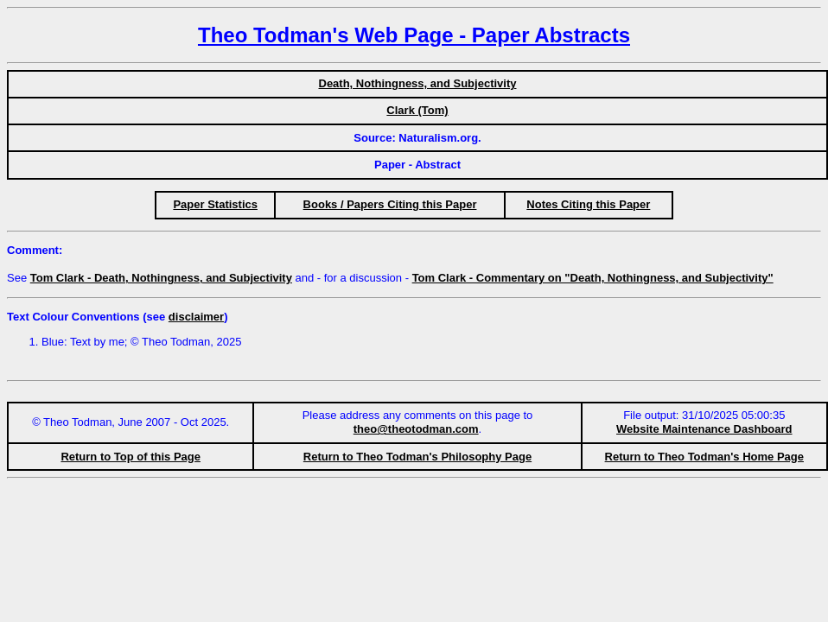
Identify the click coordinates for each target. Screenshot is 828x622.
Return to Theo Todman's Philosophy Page (417, 456)
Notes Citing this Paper (588, 204)
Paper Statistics (215, 204)
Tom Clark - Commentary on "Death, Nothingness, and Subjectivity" (593, 277)
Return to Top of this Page (131, 456)
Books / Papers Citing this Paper (390, 204)
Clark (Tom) (417, 110)
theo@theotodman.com (416, 428)
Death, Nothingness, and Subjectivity (418, 83)
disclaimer (196, 316)
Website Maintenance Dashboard (704, 428)
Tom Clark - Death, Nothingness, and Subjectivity (161, 277)
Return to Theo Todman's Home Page (704, 456)
